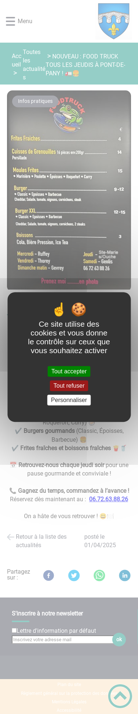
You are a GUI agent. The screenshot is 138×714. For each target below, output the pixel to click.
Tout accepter (68, 371)
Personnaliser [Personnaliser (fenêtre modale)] (69, 400)
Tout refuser (68, 386)
